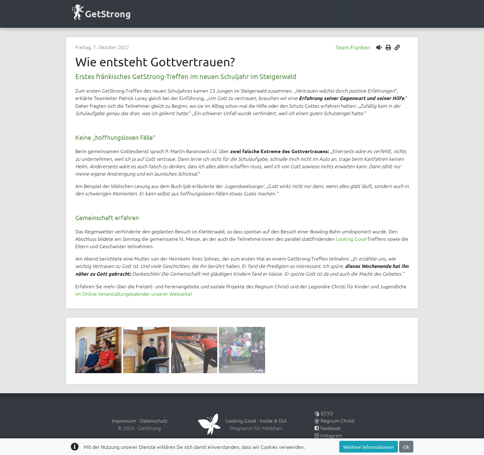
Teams (371, 17)
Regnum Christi (335, 420)
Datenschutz (153, 420)
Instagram (328, 435)
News (342, 17)
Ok (406, 447)
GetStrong (101, 13)
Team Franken (353, 47)
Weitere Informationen (368, 447)
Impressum (124, 420)
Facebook (328, 427)
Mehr (400, 17)
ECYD (324, 413)
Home (243, 17)
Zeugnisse (276, 17)
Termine (312, 17)
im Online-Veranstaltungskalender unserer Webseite (132, 293)
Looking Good (351, 238)
